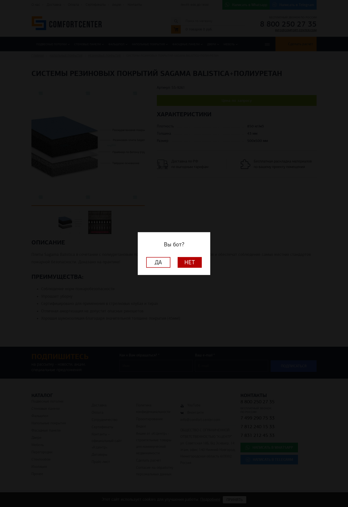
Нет (189, 262)
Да (158, 262)
